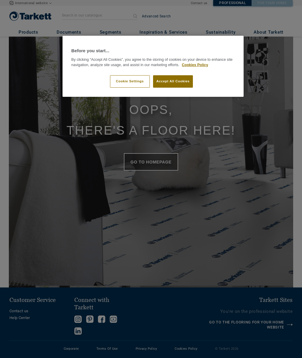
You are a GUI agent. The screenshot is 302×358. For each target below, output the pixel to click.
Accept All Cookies (173, 81)
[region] (153, 66)
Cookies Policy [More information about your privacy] (195, 65)
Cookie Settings (130, 81)
